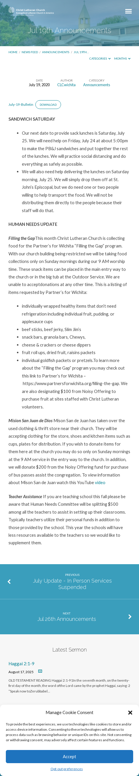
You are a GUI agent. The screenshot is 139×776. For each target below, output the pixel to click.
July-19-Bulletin (20, 104)
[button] (130, 713)
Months (122, 58)
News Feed (30, 52)
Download (48, 104)
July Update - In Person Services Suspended (72, 584)
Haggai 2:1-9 (21, 663)
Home (13, 52)
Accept (69, 756)
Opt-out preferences (67, 769)
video (100, 482)
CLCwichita (66, 84)
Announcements (55, 52)
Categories (100, 58)
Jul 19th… (81, 52)
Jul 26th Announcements (66, 619)
